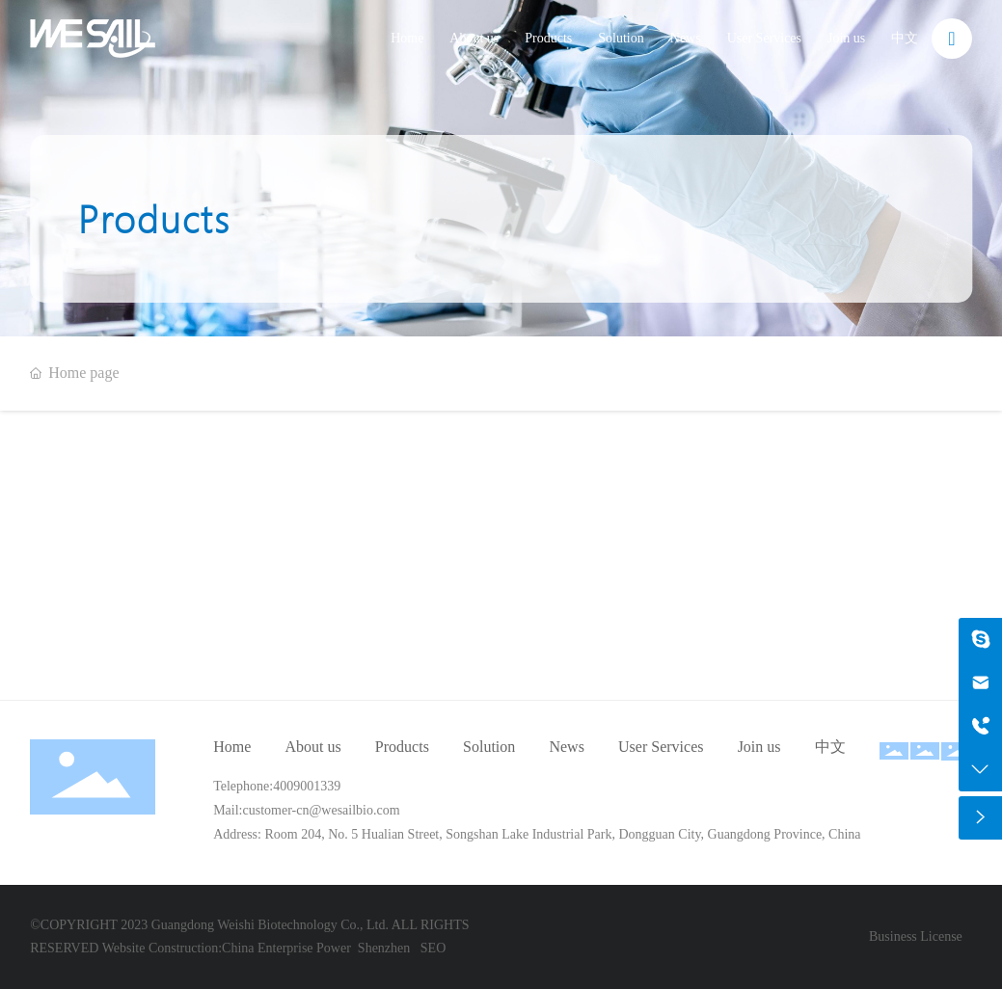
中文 (904, 38)
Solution (620, 38)
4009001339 (306, 786)
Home (407, 38)
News (685, 38)
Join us (846, 38)
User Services (764, 38)
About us (474, 38)
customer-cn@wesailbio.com (321, 810)
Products (548, 38)
